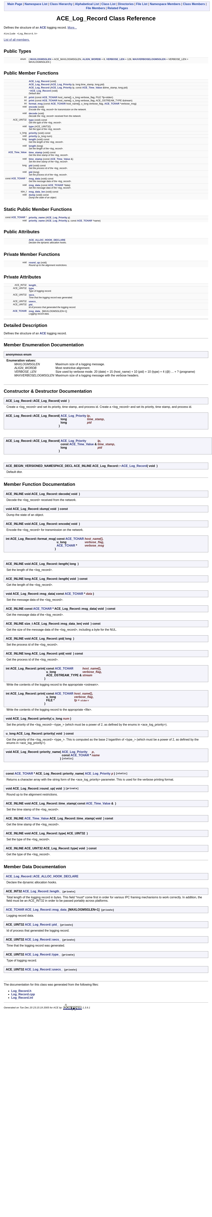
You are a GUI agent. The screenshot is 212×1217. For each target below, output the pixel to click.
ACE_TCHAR (49, 97)
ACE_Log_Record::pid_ (42, 925)
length (32, 140)
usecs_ (33, 302)
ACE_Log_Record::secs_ (43, 940)
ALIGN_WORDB (91, 59)
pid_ (31, 305)
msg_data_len (37, 192)
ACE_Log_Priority (61, 85)
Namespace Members (165, 4)
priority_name (37, 218)
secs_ (32, 295)
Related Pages (117, 8)
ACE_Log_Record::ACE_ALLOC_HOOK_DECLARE (42, 876)
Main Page (14, 4)
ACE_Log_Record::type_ (42, 955)
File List (141, 4)
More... (72, 27)
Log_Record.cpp (23, 994)
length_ (33, 285)
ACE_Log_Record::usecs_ (44, 970)
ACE (43, 27)
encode (33, 107)
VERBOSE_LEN (115, 59)
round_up (34, 263)
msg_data (34, 179)
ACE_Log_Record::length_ (42, 891)
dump (32, 195)
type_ (32, 288)
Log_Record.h (21, 991)
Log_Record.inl (22, 998)
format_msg (36, 104)
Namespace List (36, 4)
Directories (126, 4)
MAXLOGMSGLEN (40, 59)
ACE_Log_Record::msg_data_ (46, 910)
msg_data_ (35, 311)
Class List (108, 4)
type (31, 120)
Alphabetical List (87, 4)
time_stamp (35, 153)
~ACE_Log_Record (40, 91)
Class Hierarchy (61, 4)
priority (33, 133)
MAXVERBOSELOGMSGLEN (149, 59)
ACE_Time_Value (92, 88)
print (31, 97)
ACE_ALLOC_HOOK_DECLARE (47, 240)
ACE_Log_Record (39, 81)
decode (33, 114)
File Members (95, 8)
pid (30, 166)
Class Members (194, 4)
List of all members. (17, 40)
